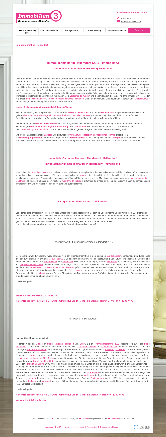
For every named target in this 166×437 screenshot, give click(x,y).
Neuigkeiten (92, 427)
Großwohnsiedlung (87, 346)
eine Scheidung (30, 115)
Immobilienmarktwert (36, 98)
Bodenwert (112, 261)
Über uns (139, 30)
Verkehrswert (75, 270)
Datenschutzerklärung (109, 427)
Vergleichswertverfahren (31, 264)
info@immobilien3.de (131, 21)
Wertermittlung (94, 30)
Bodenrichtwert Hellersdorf (71, 98)
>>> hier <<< (51, 295)
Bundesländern (114, 256)
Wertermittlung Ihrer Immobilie (33, 129)
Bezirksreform (97, 378)
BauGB (60, 259)
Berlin (82, 344)
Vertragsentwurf (77, 137)
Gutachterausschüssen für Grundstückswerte (51, 267)
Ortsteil (39, 344)
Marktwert (52, 98)
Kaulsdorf (109, 349)
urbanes (32, 378)
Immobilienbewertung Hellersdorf (91, 68)
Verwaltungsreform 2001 (107, 344)
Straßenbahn (93, 372)
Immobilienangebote (117, 30)
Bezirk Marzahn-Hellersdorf (60, 344)
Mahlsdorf (120, 349)
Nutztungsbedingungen (74, 427)
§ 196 (52, 259)
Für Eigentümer (72, 30)
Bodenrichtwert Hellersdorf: (30, 295)
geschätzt (40, 273)
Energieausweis (142, 98)
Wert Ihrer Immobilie (41, 172)
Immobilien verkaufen (49, 30)
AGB (59, 427)
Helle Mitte (89, 375)
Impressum (49, 427)
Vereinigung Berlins (35, 364)
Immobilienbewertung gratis (26, 31)
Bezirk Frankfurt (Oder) (44, 361)
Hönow (32, 355)
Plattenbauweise (109, 346)
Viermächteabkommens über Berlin (36, 358)
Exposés (48, 135)
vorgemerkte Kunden (80, 96)
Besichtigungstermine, (31, 137)
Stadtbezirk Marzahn (36, 349)
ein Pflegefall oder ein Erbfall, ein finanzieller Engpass (64, 115)
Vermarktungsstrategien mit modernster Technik (92, 135)
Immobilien (67, 261)
